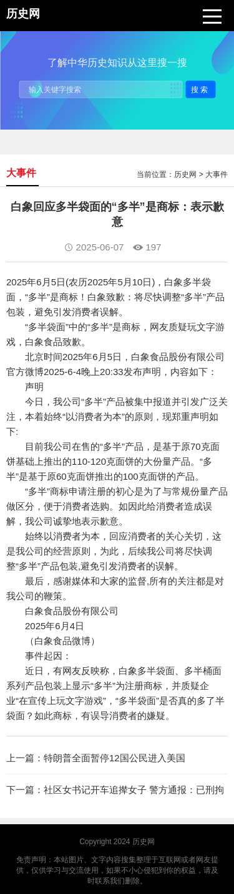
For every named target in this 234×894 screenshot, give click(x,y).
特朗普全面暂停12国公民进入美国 (114, 758)
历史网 (185, 174)
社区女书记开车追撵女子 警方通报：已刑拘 (134, 789)
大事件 (216, 174)
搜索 (200, 89)
